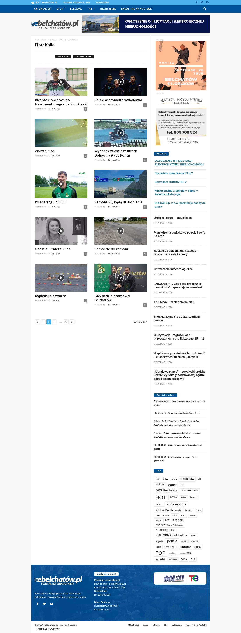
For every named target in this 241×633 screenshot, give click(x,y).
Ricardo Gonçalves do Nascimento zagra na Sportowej (61, 102)
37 (66, 322)
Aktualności (42, 8)
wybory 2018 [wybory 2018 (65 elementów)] (185, 553)
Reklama (76, 8)
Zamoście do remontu (112, 249)
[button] (205, 9)
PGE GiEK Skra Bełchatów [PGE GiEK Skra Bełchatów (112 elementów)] (169, 525)
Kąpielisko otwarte (50, 296)
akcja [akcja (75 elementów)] (174, 479)
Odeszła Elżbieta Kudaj (53, 249)
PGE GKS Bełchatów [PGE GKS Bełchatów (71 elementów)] (165, 530)
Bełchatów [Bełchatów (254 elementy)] (187, 478)
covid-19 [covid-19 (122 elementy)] (160, 484)
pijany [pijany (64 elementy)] (193, 535)
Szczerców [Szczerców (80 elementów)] (185, 547)
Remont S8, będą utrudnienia (118, 202)
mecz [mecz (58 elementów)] (183, 515)
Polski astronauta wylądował (118, 100)
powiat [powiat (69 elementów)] (184, 541)
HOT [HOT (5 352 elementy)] (161, 497)
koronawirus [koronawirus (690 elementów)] (176, 504)
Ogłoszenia (102, 2)
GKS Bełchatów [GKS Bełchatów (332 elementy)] (166, 490)
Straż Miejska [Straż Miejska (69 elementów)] (171, 547)
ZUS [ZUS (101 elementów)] (193, 559)
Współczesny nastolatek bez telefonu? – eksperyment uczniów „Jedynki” (179, 355)
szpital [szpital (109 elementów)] (197, 547)
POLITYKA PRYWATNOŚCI (48, 629)
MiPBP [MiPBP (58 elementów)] (158, 520)
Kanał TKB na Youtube (136, 8)
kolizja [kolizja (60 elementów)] (184, 497)
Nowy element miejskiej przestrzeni (184, 413)
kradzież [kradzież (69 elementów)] (188, 510)
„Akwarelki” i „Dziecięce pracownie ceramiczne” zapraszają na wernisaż (178, 285)
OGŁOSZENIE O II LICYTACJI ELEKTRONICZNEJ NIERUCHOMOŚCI (179, 162)
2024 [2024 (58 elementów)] (158, 479)
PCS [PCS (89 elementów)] (167, 520)
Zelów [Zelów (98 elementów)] (184, 559)
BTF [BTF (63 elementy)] (199, 479)
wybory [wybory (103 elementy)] (173, 553)
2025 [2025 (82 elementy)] (165, 479)
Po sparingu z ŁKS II (51, 202)
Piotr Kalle (40, 108)
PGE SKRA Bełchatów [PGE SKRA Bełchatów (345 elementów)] (171, 535)
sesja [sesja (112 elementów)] (158, 547)
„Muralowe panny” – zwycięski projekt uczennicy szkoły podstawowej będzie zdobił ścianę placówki (179, 375)
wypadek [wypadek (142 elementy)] (161, 559)
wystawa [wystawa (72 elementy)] (173, 559)
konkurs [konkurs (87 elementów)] (159, 504)
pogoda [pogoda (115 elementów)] (159, 541)
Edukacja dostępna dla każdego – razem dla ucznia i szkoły (176, 252)
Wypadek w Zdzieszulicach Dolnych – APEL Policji (115, 153)
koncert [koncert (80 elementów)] (193, 497)
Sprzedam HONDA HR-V (171, 182)
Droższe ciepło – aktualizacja (173, 217)
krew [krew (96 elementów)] (198, 510)
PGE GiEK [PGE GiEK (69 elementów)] (178, 520)
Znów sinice (44, 151)
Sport (61, 8)
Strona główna (41, 39)
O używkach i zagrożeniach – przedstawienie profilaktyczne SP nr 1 (179, 337)
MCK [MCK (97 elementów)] (175, 515)
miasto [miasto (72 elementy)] (192, 515)
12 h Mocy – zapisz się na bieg (174, 301)
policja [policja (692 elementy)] (172, 541)
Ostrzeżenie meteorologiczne (173, 269)
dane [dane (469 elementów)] (172, 485)
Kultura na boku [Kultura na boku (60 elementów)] (162, 515)
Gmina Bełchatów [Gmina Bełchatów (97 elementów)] (190, 490)
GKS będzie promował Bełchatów (112, 298)
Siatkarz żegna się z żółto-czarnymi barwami (177, 318)
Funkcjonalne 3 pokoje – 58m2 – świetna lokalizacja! (176, 192)
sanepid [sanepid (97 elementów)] (195, 541)
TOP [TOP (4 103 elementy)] (161, 553)
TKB (91, 9)
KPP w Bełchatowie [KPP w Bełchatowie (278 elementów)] (168, 510)
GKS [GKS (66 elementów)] (182, 485)
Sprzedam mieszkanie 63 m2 (174, 173)
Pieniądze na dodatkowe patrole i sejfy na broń (179, 234)
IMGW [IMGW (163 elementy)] (173, 497)
